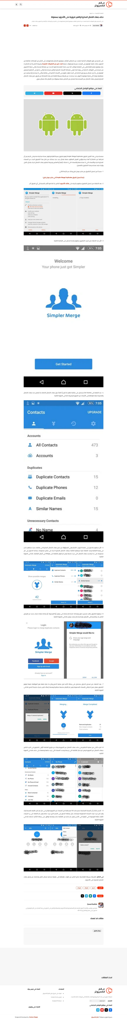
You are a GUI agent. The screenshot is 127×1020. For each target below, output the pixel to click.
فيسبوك (68, 4)
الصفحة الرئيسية (99, 13)
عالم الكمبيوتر (95, 1017)
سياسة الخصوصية (58, 1001)
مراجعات (34, 4)
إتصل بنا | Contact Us (57, 997)
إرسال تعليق (97, 931)
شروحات (79, 888)
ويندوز (80, 4)
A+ (27, 25)
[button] (94, 896)
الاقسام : (110, 1001)
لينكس (56, 4)
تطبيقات (86, 888)
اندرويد (45, 4)
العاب (50, 4)
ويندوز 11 (74, 4)
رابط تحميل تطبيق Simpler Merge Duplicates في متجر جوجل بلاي (63, 177)
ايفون (40, 4)
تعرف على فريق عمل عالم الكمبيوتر (53, 993)
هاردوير (28, 4)
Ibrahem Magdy (33, 1017)
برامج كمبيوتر (88, 4)
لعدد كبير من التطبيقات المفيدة (52, 63)
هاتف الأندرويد (64, 183)
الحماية (61, 4)
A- (24, 25)
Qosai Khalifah (96, 25)
